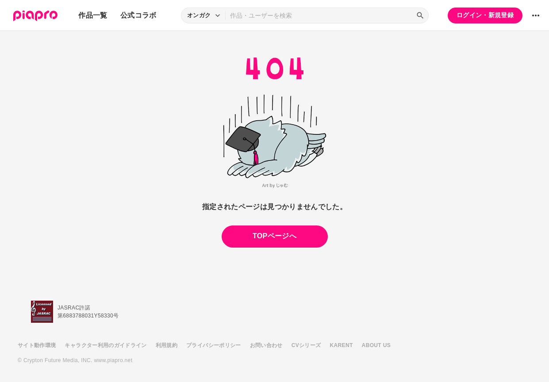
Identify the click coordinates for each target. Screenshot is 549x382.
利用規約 (166, 345)
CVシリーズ (306, 345)
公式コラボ (138, 15)
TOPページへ (274, 236)
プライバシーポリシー (213, 345)
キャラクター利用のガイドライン (105, 345)
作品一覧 (92, 15)
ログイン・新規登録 (485, 15)
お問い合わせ (266, 345)
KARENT (341, 345)
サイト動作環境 (37, 345)
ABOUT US (376, 345)
